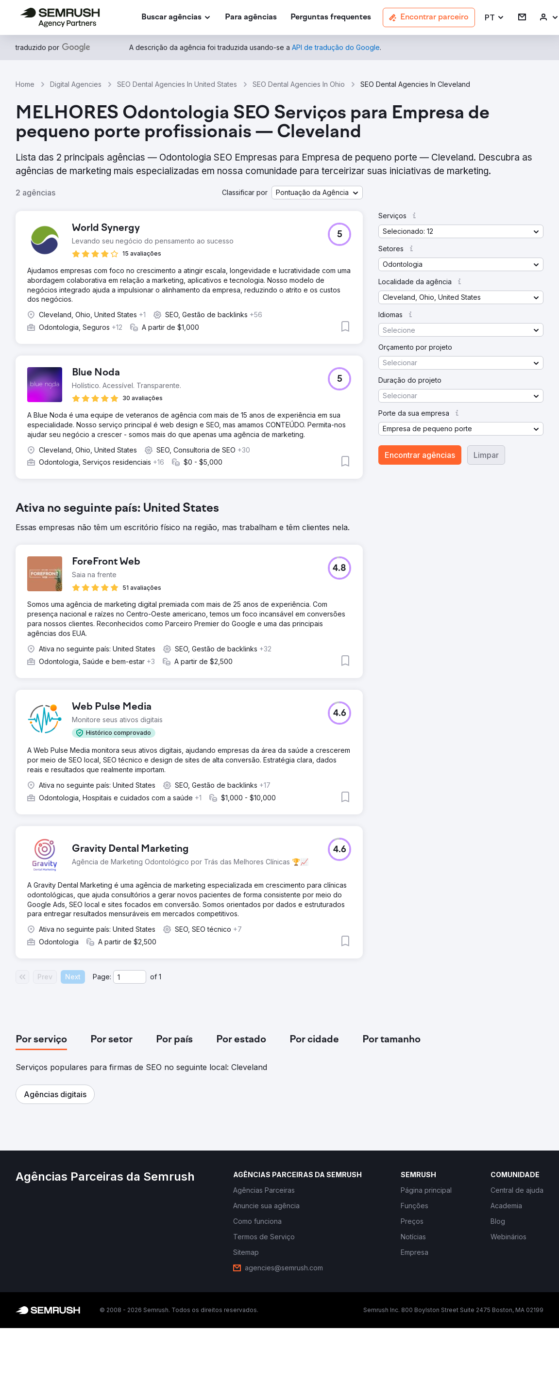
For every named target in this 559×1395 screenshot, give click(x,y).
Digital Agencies (76, 84)
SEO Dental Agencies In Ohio (299, 84)
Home (25, 84)
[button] (495, 18)
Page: (102, 977)
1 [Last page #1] (160, 977)
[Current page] (130, 977)
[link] (251, 18)
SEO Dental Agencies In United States (177, 84)
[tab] (41, 1040)
